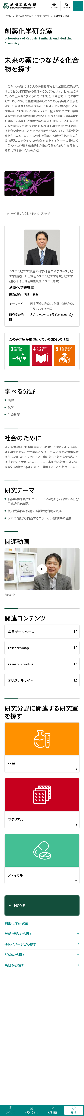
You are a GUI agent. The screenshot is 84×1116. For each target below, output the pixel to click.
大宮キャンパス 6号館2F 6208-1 (50, 314)
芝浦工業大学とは (24, 15)
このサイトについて (36, 1078)
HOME (7, 15)
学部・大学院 (43, 15)
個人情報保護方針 (60, 1078)
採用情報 (18, 1078)
